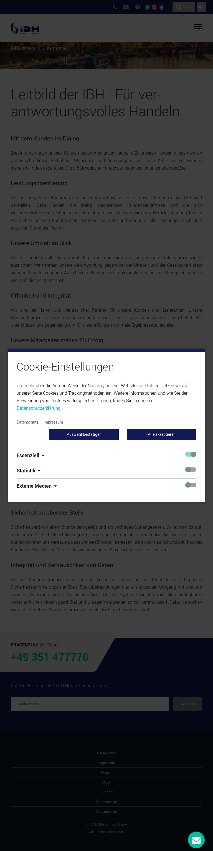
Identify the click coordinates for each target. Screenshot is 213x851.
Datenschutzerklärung (38, 408)
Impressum (53, 422)
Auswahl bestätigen (84, 434)
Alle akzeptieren (162, 434)
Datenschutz (28, 422)
